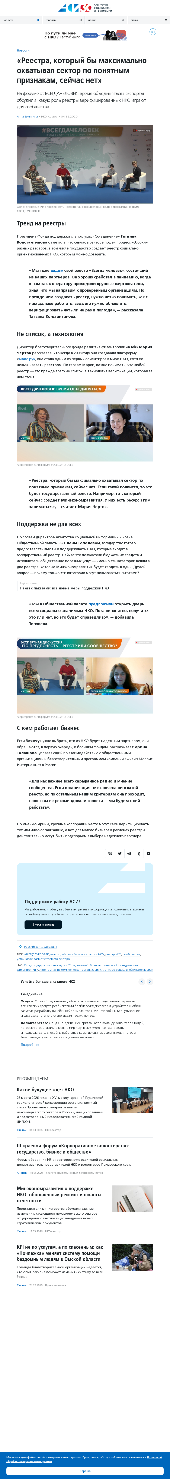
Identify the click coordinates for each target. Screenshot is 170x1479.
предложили (100, 603)
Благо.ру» (27, 359)
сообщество (131, 954)
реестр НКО (113, 954)
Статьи (21, 1129)
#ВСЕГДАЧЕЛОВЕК (36, 954)
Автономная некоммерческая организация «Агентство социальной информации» (96, 969)
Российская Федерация (40, 946)
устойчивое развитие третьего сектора (43, 958)
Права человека (55, 1284)
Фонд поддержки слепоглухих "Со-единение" (56, 965)
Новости (23, 50)
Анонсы (22, 1172)
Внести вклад (43, 924)
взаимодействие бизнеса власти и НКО (77, 954)
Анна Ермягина (27, 116)
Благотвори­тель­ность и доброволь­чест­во (74, 1172)
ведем (57, 270)
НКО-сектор (49, 116)
